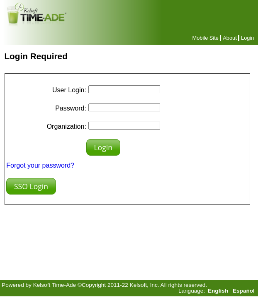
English (218, 291)
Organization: (66, 126)
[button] (103, 147)
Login (247, 38)
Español (244, 291)
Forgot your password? (40, 165)
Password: (70, 108)
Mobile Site (205, 38)
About (229, 38)
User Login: (69, 90)
